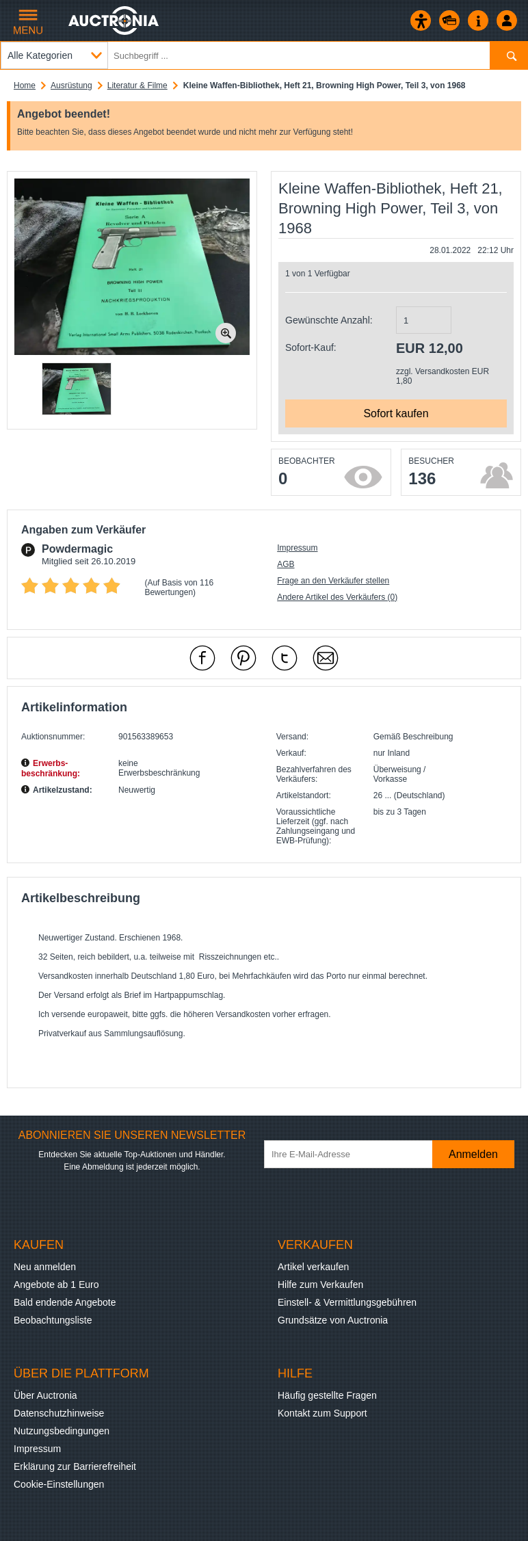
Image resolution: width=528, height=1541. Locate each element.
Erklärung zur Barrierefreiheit (75, 1466)
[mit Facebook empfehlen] (202, 658)
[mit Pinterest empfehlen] (243, 658)
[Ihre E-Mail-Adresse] (358, 1154)
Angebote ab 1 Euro (56, 1284)
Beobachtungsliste (53, 1320)
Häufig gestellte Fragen (327, 1395)
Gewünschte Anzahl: (329, 320)
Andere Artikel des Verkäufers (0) (337, 597)
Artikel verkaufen (313, 1266)
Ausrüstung (71, 85)
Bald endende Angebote (65, 1302)
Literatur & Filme (137, 85)
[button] (76, 388)
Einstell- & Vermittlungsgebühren (347, 1302)
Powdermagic (77, 549)
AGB (285, 564)
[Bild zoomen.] (225, 333)
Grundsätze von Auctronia (333, 1320)
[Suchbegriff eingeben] (264, 55)
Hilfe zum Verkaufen (320, 1284)
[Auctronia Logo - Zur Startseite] (114, 20)
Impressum (297, 548)
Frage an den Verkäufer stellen (333, 580)
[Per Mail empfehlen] (325, 658)
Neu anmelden (45, 1266)
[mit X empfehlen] (284, 658)
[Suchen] (508, 55)
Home (25, 85)
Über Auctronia (45, 1395)
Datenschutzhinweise (59, 1413)
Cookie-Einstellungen (59, 1484)
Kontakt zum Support (322, 1413)
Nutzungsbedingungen (61, 1430)
